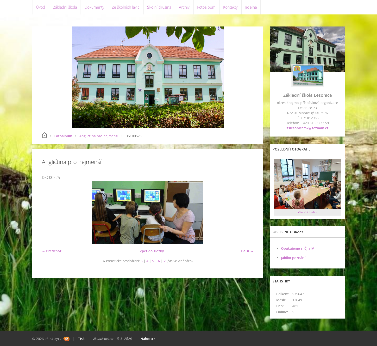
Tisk (81, 338)
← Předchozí (52, 251)
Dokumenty (94, 7)
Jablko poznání (293, 257)
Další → (247, 251)
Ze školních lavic (125, 7)
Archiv (184, 7)
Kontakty (230, 7)
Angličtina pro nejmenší (98, 136)
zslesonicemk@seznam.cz (307, 128)
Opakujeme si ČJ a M (297, 248)
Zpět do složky (152, 251)
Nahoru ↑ (148, 338)
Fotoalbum (206, 7)
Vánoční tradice (307, 212)
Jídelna (251, 7)
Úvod (40, 7)
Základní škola (65, 7)
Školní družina (159, 7)
